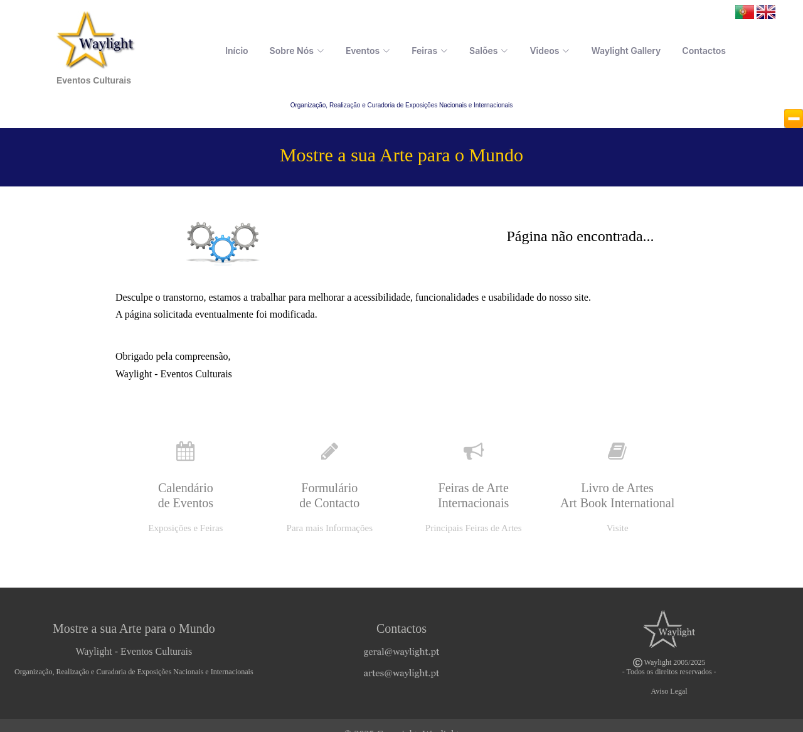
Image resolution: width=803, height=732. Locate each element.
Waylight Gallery (626, 50)
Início (236, 50)
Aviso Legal (669, 691)
